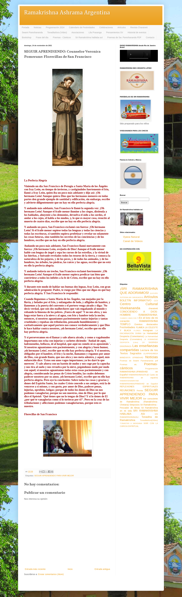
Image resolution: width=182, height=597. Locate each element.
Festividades (127, 327)
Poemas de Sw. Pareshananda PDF (124, 37)
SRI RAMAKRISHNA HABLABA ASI (139, 412)
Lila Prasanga (95, 32)
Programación (151, 369)
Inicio (70, 569)
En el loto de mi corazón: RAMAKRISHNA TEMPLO (139, 321)
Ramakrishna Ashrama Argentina (67, 13)
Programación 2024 (55, 27)
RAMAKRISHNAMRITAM (129, 381)
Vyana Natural (131, 236)
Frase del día (42, 37)
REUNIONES (127, 390)
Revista (140, 391)
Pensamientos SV (114, 32)
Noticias (37, 27)
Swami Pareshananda (32, 32)
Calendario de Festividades (82, 27)
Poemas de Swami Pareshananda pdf (139, 361)
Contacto (150, 37)
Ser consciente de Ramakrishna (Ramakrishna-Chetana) (139, 401)
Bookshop (26, 37)
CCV (156, 301)
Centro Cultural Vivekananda (139, 306)
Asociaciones (78, 32)
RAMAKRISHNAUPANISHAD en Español (139, 384)
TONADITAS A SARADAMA (131, 423)
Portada (25, 27)
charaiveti (153, 308)
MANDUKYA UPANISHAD (131, 358)
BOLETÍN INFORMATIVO (135, 300)
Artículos (121, 27)
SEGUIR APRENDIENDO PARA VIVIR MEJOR (54, 476)
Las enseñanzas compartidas (139, 348)
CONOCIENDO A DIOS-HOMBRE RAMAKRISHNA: (139, 313)
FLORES (137, 330)
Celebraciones (106, 27)
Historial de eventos (137, 32)
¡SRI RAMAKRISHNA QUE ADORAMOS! (139, 291)
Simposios (135, 405)
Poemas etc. (128, 364)
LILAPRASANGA (150, 354)
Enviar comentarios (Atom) (51, 574)
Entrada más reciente (35, 569)
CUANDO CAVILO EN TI (129, 318)
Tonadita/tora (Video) (57, 32)
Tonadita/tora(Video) (149, 420)
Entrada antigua (102, 569)
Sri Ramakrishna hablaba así (89, 37)
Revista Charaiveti (139, 27)
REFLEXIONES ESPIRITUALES (139, 386)
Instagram (148, 330)
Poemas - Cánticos (62, 37)
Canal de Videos (133, 241)
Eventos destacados (146, 324)
